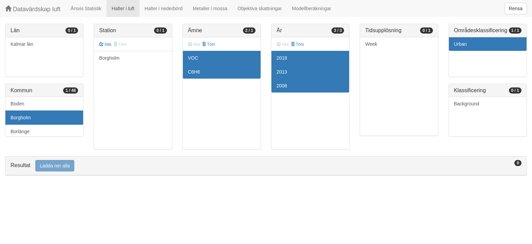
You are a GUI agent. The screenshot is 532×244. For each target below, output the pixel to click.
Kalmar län (22, 44)
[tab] (266, 166)
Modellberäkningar (311, 8)
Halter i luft (123, 8)
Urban (460, 44)
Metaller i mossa (210, 8)
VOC (193, 58)
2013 (282, 72)
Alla (105, 44)
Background (466, 103)
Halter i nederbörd (164, 8)
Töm (208, 44)
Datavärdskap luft (32, 9)
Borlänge (20, 131)
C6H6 (194, 72)
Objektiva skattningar (260, 8)
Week (371, 44)
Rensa (515, 8)
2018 (282, 58)
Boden (17, 103)
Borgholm (21, 117)
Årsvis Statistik (86, 8)
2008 (282, 85)
